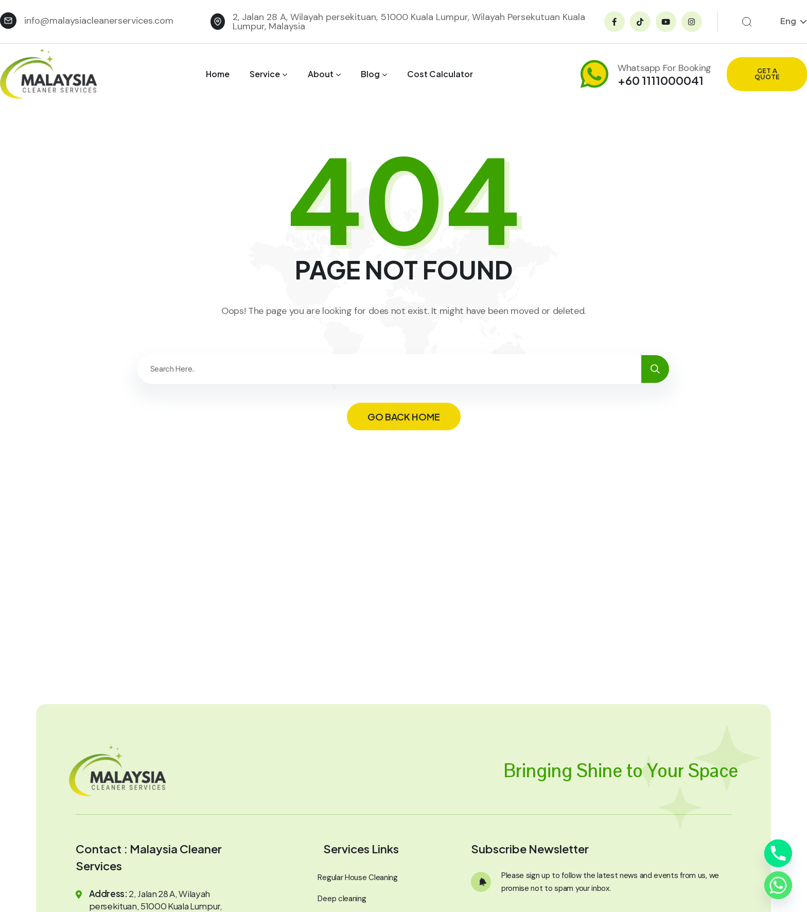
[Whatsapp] (778, 885)
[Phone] (778, 853)
